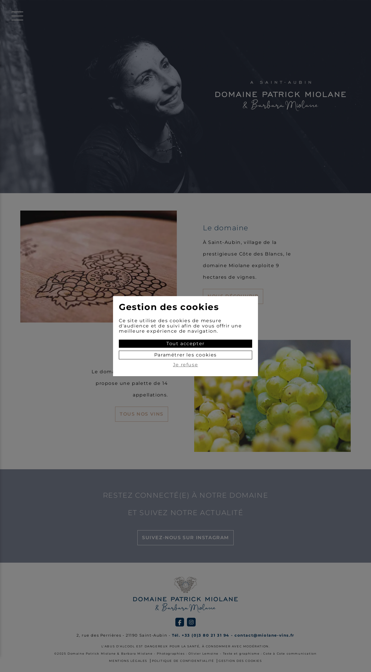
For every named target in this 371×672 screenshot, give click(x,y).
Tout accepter (185, 343)
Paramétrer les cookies (185, 355)
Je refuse (185, 364)
